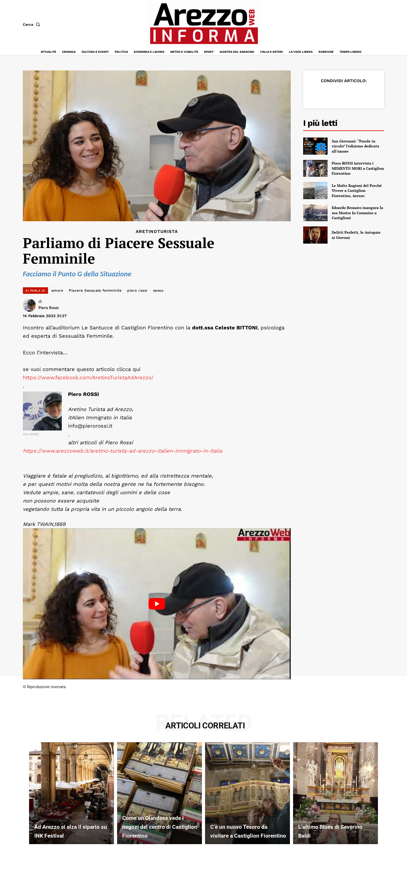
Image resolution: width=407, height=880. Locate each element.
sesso (158, 290)
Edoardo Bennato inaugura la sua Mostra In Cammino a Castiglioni (357, 212)
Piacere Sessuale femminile (95, 290)
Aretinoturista (157, 231)
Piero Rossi (48, 307)
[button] (32, 24)
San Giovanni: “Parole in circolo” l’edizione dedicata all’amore (355, 146)
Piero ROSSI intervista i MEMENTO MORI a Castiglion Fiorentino (358, 168)
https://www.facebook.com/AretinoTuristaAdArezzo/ (88, 377)
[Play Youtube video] (157, 603)
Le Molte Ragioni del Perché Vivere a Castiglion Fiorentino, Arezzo (357, 190)
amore (57, 290)
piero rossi (137, 290)
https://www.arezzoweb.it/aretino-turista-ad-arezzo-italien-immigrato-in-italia (122, 451)
